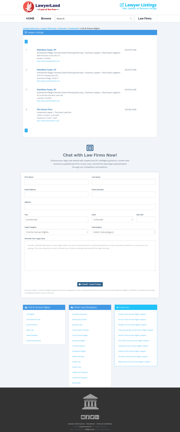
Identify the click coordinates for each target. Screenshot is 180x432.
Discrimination (31, 325)
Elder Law (30, 330)
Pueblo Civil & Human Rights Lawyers (132, 351)
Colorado (62, 28)
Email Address (30, 189)
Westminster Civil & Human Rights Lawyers (134, 362)
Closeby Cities (124, 307)
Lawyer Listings (138, 5)
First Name (29, 177)
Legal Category (30, 227)
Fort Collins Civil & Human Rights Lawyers (133, 340)
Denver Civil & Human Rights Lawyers (132, 335)
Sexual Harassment (33, 340)
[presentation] (90, 276)
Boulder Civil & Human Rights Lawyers (132, 325)
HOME (30, 18)
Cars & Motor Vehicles (80, 330)
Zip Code (139, 215)
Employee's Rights (79, 351)
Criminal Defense (78, 346)
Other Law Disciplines (85, 307)
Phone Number (98, 189)
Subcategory (97, 227)
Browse (46, 18)
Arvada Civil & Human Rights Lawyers (132, 314)
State (94, 215)
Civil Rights (30, 314)
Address (28, 202)
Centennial (74, 28)
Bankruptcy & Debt (79, 319)
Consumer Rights (78, 340)
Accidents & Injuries (79, 314)
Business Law (77, 325)
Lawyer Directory (48, 28)
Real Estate (76, 383)
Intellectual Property (79, 372)
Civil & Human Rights (39, 307)
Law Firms (146, 18)
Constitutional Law (33, 319)
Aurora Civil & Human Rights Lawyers (132, 319)
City (26, 215)
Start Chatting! (90, 284)
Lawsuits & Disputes (79, 377)
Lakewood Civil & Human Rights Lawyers (133, 346)
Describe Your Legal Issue (35, 238)
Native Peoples (32, 335)
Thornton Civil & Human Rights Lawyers (133, 356)
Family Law (76, 362)
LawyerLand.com (30, 28)
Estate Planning (78, 356)
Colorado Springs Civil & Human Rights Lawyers (136, 330)
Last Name (96, 177)
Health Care (76, 367)
